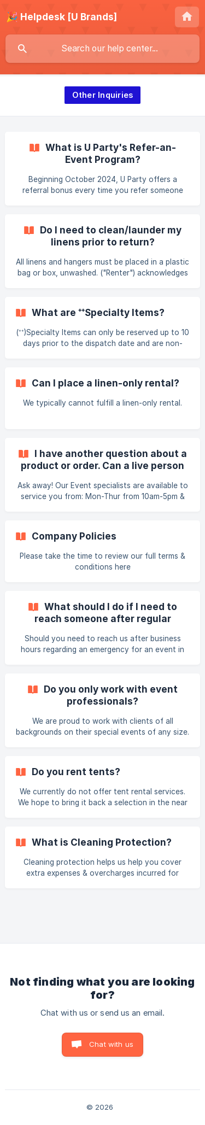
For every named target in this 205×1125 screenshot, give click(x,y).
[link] (102, 169)
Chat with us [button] (111, 1044)
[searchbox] (102, 48)
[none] (61, 17)
